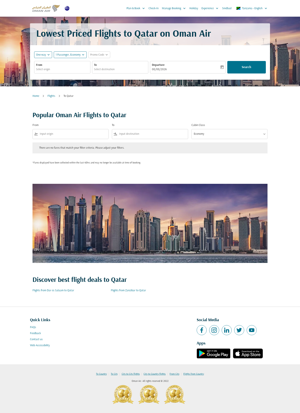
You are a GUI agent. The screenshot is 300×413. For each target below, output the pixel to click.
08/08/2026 (159, 69)
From (39, 65)
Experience (210, 8)
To (95, 65)
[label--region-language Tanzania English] (252, 8)
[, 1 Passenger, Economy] (68, 55)
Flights (51, 96)
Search (246, 67)
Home (35, 96)
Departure (158, 65)
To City (114, 374)
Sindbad (226, 8)
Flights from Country (193, 374)
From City (174, 374)
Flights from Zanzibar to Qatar (128, 290)
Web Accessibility (40, 345)
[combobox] (62, 69)
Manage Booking (175, 8)
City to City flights (131, 374)
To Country (101, 374)
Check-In (154, 8)
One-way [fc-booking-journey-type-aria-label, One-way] (41, 54)
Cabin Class (198, 125)
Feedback (35, 333)
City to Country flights (155, 374)
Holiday (193, 8)
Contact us (36, 339)
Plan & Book (136, 8)
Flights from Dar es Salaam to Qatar (53, 290)
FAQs (33, 327)
